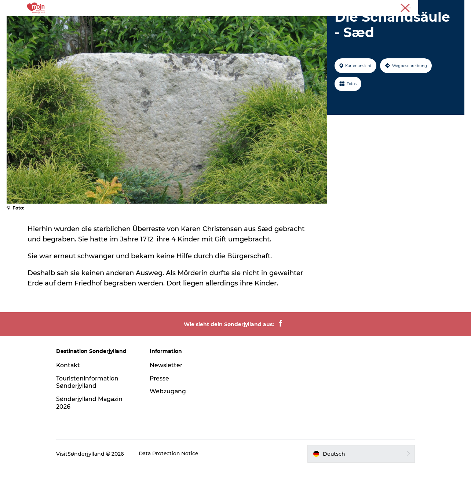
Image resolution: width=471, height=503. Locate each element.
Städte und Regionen (167, 23)
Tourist (434, 7)
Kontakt (74, 400)
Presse (456, 7)
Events (268, 23)
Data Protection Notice (175, 488)
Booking (301, 23)
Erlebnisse (112, 23)
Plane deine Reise (348, 23)
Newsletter (169, 400)
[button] (357, 488)
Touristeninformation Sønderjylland (94, 417)
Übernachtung (228, 23)
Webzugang (171, 426)
